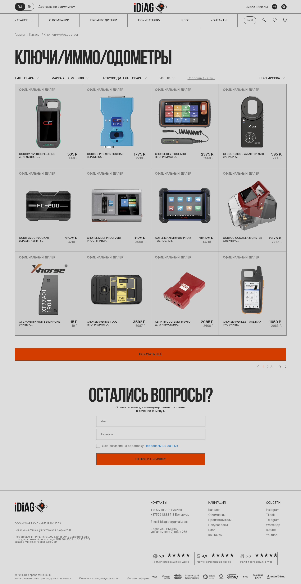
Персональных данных (161, 446)
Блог (186, 20)
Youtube (272, 534)
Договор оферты (138, 578)
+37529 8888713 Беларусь (170, 514)
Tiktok (270, 514)
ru (20, 6)
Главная (20, 34)
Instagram (272, 509)
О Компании (59, 20)
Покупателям (149, 20)
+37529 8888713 (256, 7)
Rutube (271, 529)
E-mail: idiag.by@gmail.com (169, 521)
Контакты (219, 20)
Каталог (21, 20)
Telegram (272, 519)
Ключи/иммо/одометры (61, 34)
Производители (103, 20)
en (29, 6)
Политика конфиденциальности (99, 578)
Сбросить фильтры (201, 78)
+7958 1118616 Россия (166, 510)
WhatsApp (273, 524)
